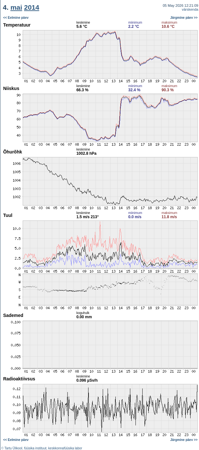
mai (16, 7)
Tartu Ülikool (13, 448)
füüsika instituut (35, 448)
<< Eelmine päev (16, 17)
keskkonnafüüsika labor (65, 448)
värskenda (190, 9)
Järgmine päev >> (184, 17)
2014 (31, 7)
